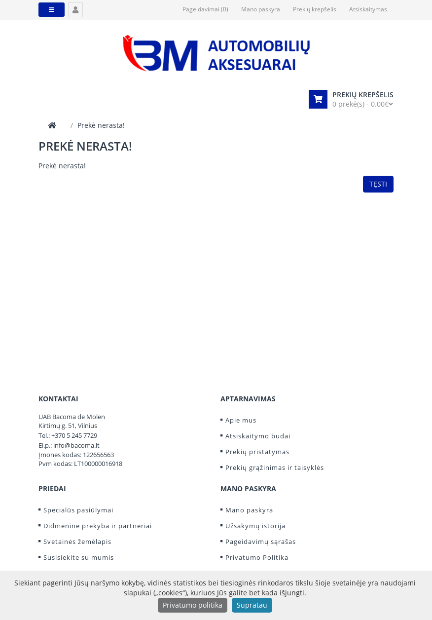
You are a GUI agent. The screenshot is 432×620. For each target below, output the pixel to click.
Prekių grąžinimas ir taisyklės (274, 467)
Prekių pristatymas (257, 451)
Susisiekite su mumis (78, 557)
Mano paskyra (249, 509)
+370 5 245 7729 (74, 435)
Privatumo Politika (256, 557)
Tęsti (378, 184)
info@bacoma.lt (76, 445)
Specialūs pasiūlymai (78, 509)
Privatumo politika (192, 605)
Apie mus (240, 420)
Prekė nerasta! (101, 125)
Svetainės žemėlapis (77, 541)
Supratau (252, 605)
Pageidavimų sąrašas (260, 541)
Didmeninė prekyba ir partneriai (97, 525)
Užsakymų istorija (255, 525)
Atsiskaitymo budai (257, 435)
